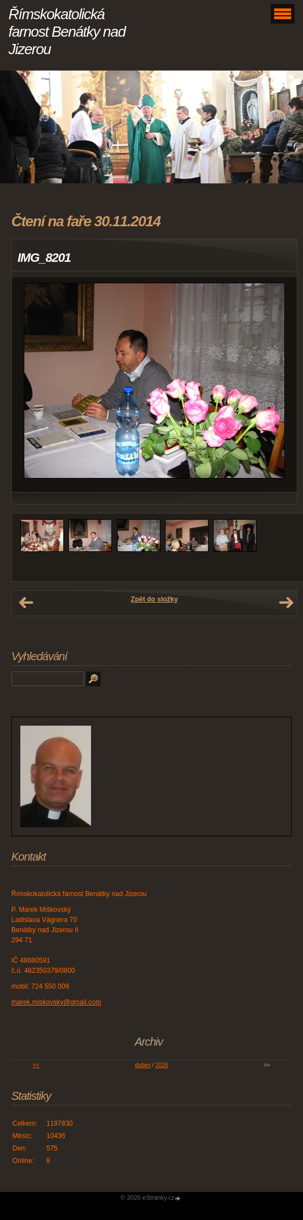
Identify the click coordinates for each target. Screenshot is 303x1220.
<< (36, 1065)
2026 (161, 1065)
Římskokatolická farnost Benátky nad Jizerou (66, 32)
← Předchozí (26, 602)
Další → (286, 602)
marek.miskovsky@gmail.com (56, 1002)
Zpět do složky (154, 599)
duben (143, 1065)
